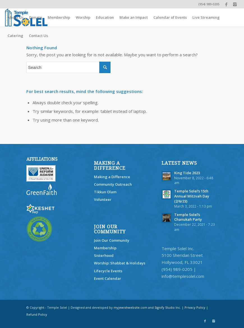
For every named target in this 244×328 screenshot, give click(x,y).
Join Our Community (111, 240)
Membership (105, 247)
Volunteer (103, 199)
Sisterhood (104, 255)
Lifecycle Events (108, 270)
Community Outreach (113, 184)
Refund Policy (36, 314)
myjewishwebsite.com (130, 307)
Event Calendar (107, 278)
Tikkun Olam (105, 191)
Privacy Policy (195, 307)
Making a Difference (112, 176)
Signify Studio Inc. (168, 307)
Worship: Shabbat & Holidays (119, 263)
